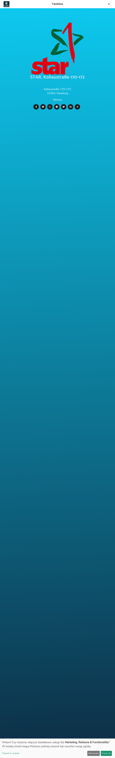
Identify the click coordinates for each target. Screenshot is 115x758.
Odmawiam (93, 753)
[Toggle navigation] (108, 4)
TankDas (56, 4)
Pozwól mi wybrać (10, 753)
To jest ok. (106, 753)
